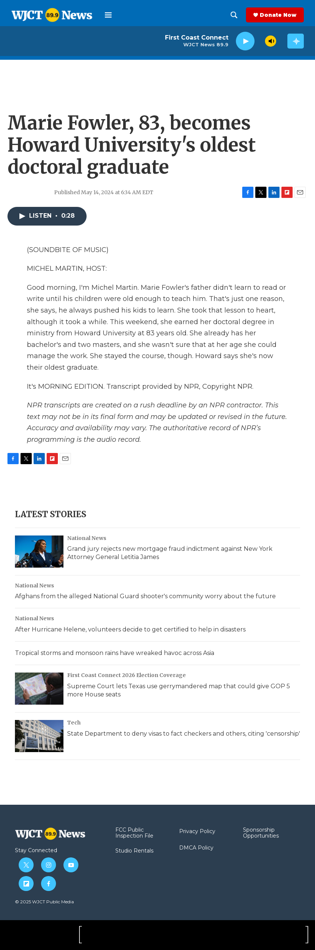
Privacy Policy (197, 832)
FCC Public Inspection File (134, 833)
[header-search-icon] (234, 15)
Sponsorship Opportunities (261, 833)
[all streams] (295, 41)
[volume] (270, 41)
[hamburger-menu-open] (108, 14)
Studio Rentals (134, 851)
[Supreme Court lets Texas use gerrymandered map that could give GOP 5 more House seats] (39, 689)
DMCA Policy (196, 848)
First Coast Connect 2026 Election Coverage (126, 675)
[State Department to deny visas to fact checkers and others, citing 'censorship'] (39, 736)
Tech (74, 722)
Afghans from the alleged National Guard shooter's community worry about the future (145, 596)
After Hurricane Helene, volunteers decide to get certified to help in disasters (130, 629)
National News (86, 538)
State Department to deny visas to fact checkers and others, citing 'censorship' (183, 733)
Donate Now (278, 15)
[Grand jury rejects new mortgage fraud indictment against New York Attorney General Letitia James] (39, 551)
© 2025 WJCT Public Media (44, 901)
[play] (245, 41)
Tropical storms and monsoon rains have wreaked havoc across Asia (114, 652)
